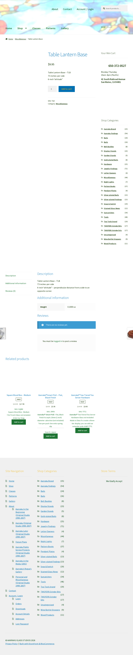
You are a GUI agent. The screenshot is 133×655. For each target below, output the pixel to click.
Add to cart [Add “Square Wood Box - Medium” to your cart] (18, 422)
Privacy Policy (11, 643)
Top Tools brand (110, 221)
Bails (106, 138)
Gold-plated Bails (111, 160)
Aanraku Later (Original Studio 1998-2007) (23, 534)
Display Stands (110, 151)
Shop (20, 28)
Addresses (20, 618)
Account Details (23, 614)
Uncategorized (110, 234)
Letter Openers (110, 173)
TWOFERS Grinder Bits (113, 226)
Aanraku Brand (110, 129)
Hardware (108, 164)
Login (18, 598)
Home (8, 28)
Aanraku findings (111, 133)
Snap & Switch (110, 204)
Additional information (15, 283)
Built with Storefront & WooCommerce (36, 643)
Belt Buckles (109, 146)
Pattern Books (109, 186)
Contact (67, 9)
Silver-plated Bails (111, 195)
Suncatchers (109, 212)
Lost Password (22, 624)
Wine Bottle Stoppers (112, 239)
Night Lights (109, 182)
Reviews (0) (10, 291)
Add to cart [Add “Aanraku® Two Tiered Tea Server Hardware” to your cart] (82, 430)
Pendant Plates (110, 190)
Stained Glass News (112, 208)
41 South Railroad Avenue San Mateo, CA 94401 (113, 81)
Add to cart (66, 89)
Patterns (50, 28)
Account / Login (85, 9)
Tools (106, 217)
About (55, 9)
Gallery (65, 28)
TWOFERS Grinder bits (113, 230)
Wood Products (110, 243)
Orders (19, 603)
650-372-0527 (117, 66)
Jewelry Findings (110, 168)
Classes (36, 28)
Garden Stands (110, 155)
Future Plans (21, 542)
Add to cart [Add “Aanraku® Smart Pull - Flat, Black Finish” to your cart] (50, 436)
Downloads (20, 608)
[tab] (18, 276)
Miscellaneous (20, 39)
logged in (58, 341)
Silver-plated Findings (113, 199)
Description (10, 275)
